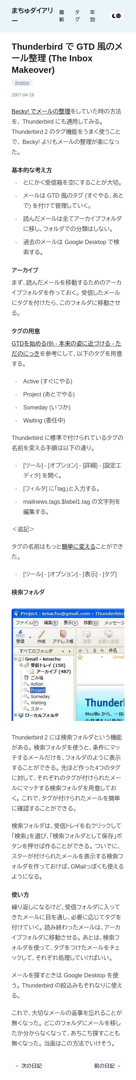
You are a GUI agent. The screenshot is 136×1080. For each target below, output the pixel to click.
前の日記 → (107, 1066)
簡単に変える (79, 547)
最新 (61, 15)
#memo (22, 82)
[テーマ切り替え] (116, 16)
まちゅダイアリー (32, 16)
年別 (92, 15)
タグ (77, 15)
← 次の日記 (28, 1066)
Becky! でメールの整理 (41, 111)
